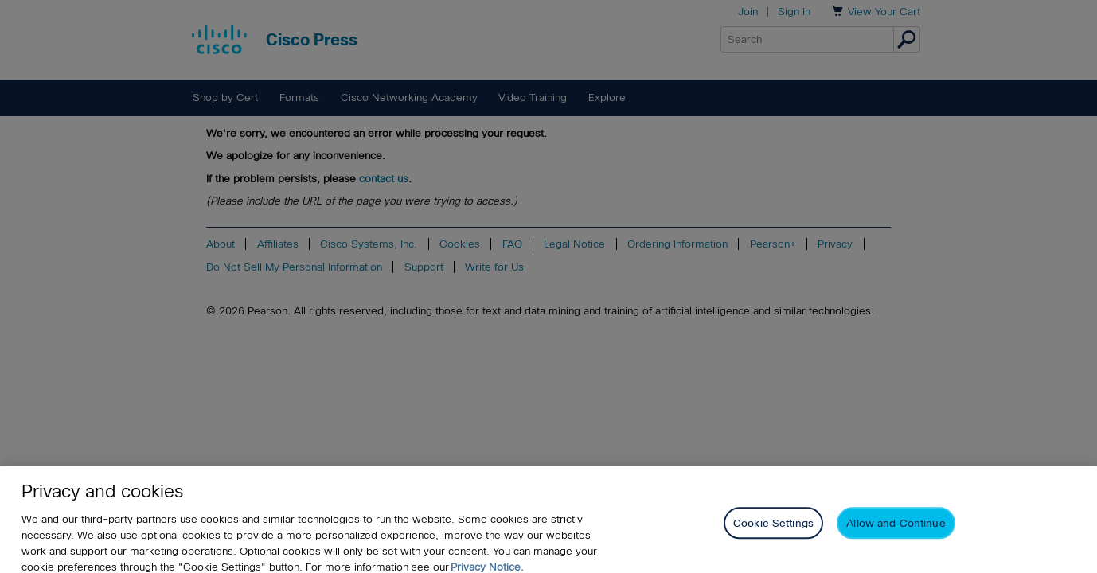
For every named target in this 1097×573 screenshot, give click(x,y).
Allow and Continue (895, 528)
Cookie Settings (773, 528)
